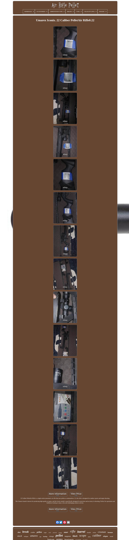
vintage (51, 536)
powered (55, 532)
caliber (96, 535)
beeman (110, 532)
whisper (26, 536)
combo (33, 532)
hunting (45, 536)
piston (89, 536)
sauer (66, 532)
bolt (40, 536)
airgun (105, 536)
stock (19, 536)
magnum (68, 536)
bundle (89, 532)
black (75, 536)
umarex (34, 535)
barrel (81, 531)
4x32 (50, 532)
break (25, 531)
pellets (39, 532)
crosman (102, 532)
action (94, 532)
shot (19, 532)
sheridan (60, 532)
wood (111, 536)
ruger (45, 532)
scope (82, 535)
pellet (59, 535)
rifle (72, 531)
